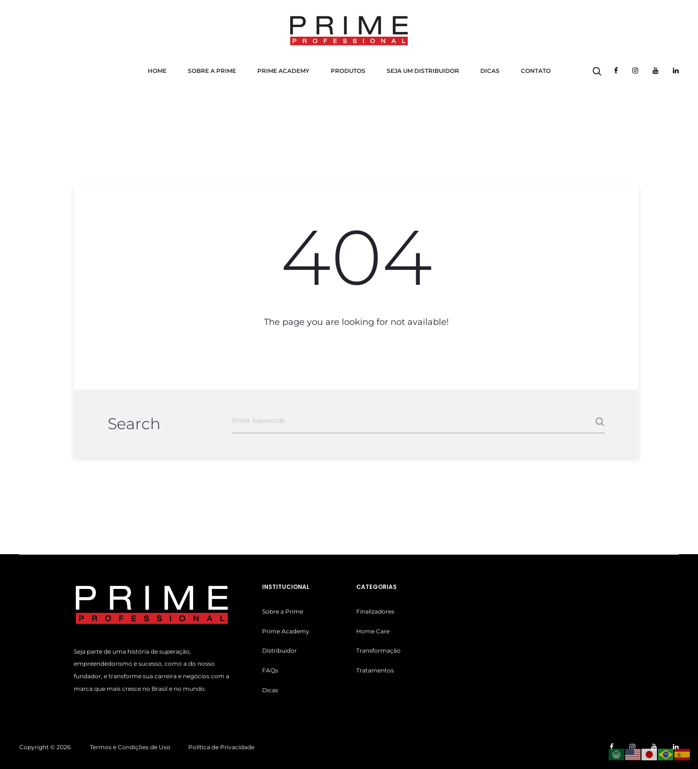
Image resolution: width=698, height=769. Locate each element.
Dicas (490, 70)
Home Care (373, 631)
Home (157, 70)
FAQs (270, 670)
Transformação (378, 650)
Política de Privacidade (221, 747)
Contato (536, 70)
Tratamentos (375, 670)
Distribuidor (279, 650)
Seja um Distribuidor (423, 70)
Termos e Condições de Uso (130, 747)
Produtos (348, 70)
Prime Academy (283, 70)
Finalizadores (375, 611)
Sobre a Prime (212, 70)
